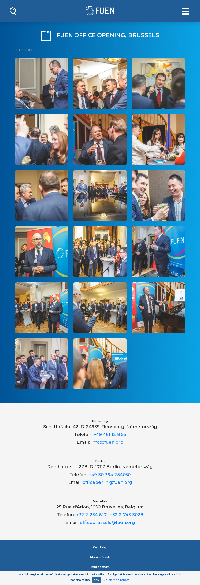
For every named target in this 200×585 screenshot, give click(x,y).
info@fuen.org (107, 442)
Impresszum (100, 567)
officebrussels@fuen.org (107, 522)
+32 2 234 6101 (92, 514)
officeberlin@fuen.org (107, 482)
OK (96, 580)
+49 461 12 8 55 (110, 434)
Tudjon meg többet (115, 580)
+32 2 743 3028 (126, 514)
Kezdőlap (100, 547)
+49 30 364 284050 (110, 474)
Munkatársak (100, 557)
